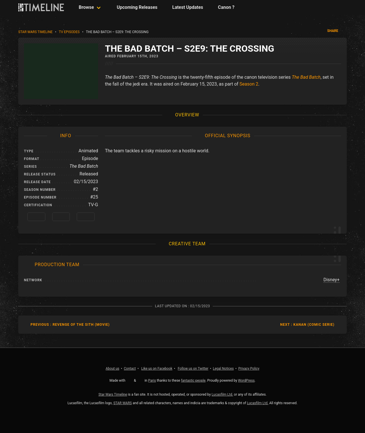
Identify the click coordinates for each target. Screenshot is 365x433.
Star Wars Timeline (35, 32)
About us (112, 369)
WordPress (246, 381)
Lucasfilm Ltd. (222, 394)
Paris (152, 381)
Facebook (156, 369)
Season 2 (249, 84)
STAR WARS (122, 403)
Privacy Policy (248, 369)
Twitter (193, 369)
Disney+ (331, 279)
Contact (130, 369)
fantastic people (193, 381)
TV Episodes (69, 32)
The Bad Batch (306, 77)
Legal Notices (223, 369)
